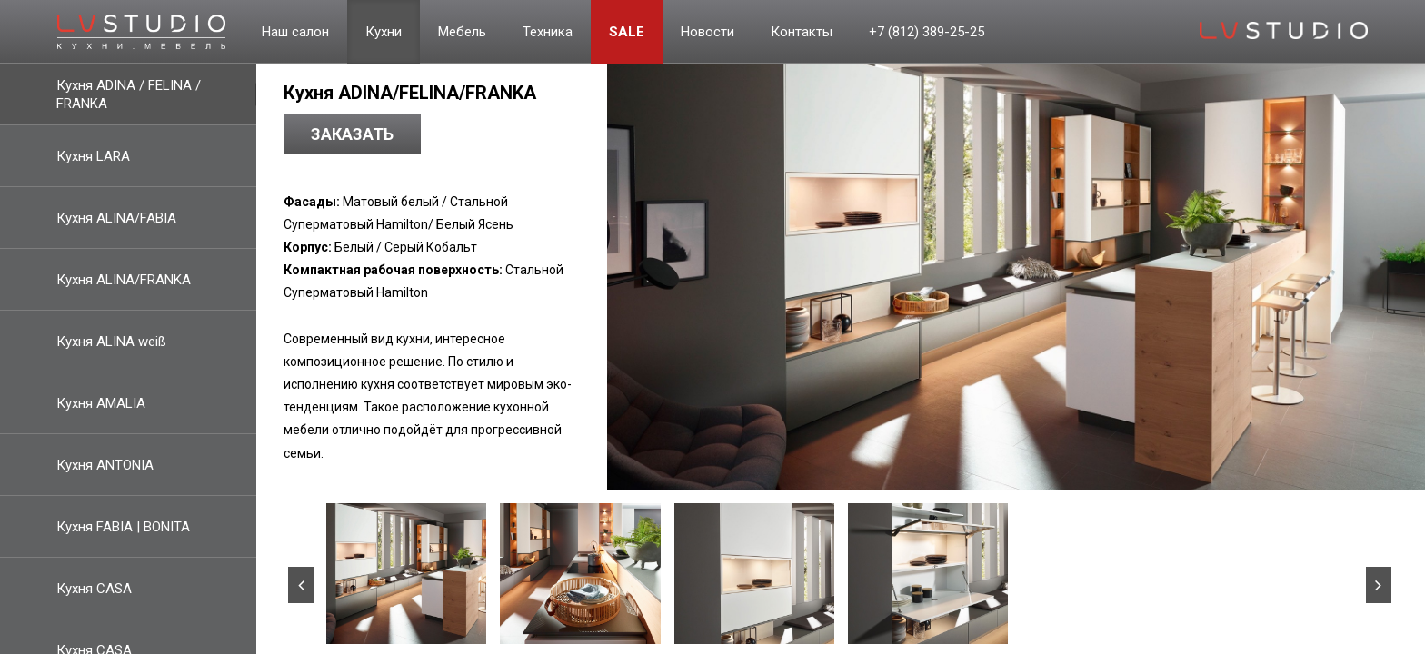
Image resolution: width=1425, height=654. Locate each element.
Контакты (801, 32)
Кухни (383, 32)
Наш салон (295, 32)
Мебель (462, 32)
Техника (548, 32)
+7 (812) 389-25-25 (926, 32)
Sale (626, 32)
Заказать (352, 134)
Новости (707, 32)
